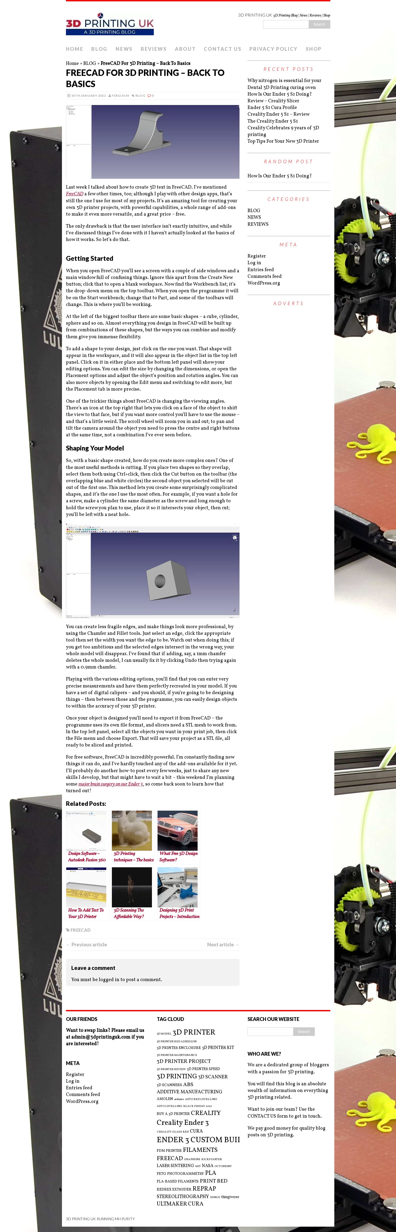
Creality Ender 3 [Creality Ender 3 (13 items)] (183, 1123)
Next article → (223, 944)
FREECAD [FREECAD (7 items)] (170, 1159)
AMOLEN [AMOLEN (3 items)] (165, 1099)
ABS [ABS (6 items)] (188, 1085)
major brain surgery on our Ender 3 (111, 784)
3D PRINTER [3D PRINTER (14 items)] (193, 1032)
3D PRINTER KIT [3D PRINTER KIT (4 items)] (218, 1048)
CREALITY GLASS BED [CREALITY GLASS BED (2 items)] (173, 1132)
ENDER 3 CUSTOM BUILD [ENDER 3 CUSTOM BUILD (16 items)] (202, 1140)
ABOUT (185, 49)
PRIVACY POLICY (273, 49)
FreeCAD (74, 194)
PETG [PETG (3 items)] (161, 1173)
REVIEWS (154, 49)
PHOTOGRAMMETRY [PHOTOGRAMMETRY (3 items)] (185, 1173)
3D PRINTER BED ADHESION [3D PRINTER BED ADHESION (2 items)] (177, 1042)
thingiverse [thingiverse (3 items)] (230, 1197)
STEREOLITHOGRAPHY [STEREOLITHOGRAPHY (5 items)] (183, 1197)
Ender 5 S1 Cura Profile (272, 107)
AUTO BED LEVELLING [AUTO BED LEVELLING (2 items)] (201, 1099)
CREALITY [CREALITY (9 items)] (206, 1113)
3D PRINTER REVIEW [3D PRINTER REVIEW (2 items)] (171, 1069)
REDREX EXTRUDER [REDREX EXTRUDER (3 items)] (174, 1189)
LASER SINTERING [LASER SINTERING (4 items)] (175, 1166)
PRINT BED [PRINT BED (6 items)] (214, 1181)
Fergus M (120, 96)
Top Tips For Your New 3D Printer (283, 141)
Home (72, 63)
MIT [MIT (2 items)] (198, 1166)
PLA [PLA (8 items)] (210, 1173)
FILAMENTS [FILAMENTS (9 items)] (200, 1150)
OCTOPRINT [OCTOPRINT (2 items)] (223, 1166)
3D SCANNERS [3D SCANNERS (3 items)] (169, 1085)
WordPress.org (264, 283)
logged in (109, 980)
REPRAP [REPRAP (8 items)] (204, 1189)
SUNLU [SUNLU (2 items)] (215, 1197)
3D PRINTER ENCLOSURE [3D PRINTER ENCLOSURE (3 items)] (179, 1048)
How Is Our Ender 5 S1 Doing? (280, 94)
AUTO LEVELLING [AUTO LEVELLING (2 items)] (169, 1106)
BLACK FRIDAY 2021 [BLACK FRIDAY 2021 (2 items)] (197, 1106)
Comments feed (265, 276)
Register (257, 256)
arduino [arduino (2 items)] (179, 1099)
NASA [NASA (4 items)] (207, 1166)
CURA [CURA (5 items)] (196, 1131)
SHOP (314, 49)
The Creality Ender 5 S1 (273, 121)
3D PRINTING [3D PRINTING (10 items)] (177, 1076)
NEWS (124, 49)
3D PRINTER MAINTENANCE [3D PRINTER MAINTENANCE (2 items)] (177, 1055)
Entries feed (261, 270)
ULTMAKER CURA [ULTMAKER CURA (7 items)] (180, 1204)
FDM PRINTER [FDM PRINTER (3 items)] (169, 1150)
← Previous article (86, 944)
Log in (254, 263)
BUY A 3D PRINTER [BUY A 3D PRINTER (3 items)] (173, 1114)
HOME (75, 49)
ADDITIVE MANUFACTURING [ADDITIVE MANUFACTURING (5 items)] (189, 1092)
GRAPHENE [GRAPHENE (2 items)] (192, 1159)
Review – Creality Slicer (273, 101)
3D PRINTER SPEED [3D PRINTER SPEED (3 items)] (203, 1069)
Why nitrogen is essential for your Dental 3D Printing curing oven (284, 84)
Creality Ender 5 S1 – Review (278, 114)
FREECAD (80, 929)
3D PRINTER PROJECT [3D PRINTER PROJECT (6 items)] (184, 1061)
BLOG (99, 49)
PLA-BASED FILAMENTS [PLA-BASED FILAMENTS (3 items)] (178, 1181)
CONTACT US (222, 49)
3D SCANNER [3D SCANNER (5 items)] (213, 1077)
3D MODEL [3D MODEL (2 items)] (164, 1034)
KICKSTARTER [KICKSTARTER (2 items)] (211, 1159)
